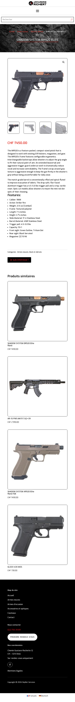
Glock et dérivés (37, 32)
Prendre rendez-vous (22, 637)
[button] (63, 62)
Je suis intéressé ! (19, 259)
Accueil (12, 32)
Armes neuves (22, 32)
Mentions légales (15, 671)
